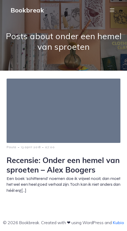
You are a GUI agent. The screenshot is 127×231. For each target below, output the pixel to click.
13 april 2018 (31, 147)
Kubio (118, 222)
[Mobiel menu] (112, 10)
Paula (11, 147)
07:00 (50, 147)
